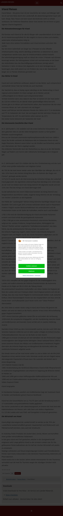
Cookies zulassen (31, 266)
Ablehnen (31, 271)
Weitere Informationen (28, 275)
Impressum (37, 275)
